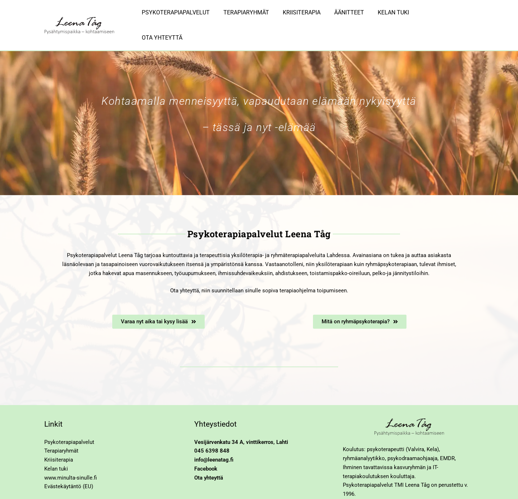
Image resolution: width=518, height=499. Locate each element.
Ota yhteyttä (208, 456)
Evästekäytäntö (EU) (68, 465)
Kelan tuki (56, 447)
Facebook (205, 447)
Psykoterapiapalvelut (69, 420)
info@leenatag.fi (213, 438)
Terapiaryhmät (61, 429)
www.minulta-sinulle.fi (70, 456)
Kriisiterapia (58, 438)
